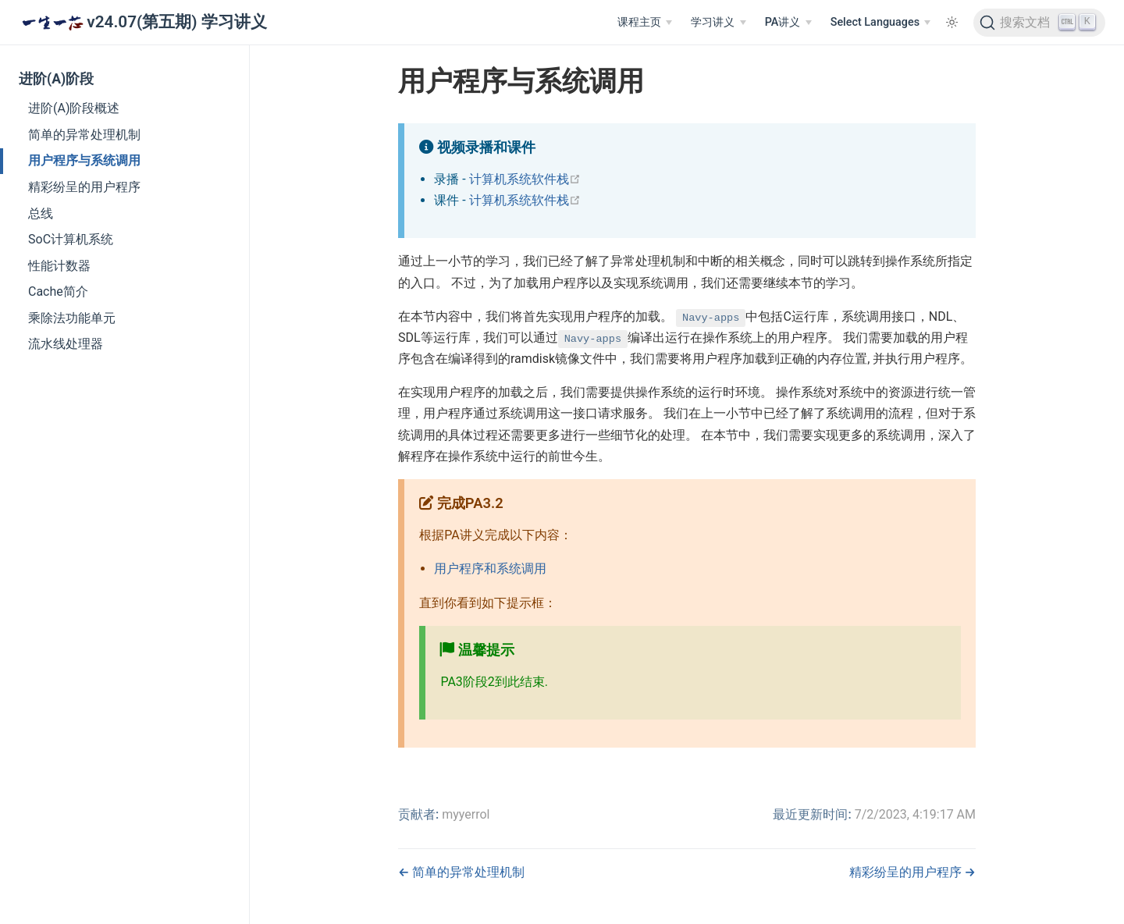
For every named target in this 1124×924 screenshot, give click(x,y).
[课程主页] (644, 22)
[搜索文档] (1039, 23)
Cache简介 (58, 291)
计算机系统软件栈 (525, 179)
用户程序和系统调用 (490, 568)
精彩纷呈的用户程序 (84, 186)
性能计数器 (59, 265)
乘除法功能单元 (72, 318)
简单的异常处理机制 (84, 134)
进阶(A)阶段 (56, 79)
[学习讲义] (718, 22)
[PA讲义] (788, 22)
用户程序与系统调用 (84, 160)
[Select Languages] (881, 22)
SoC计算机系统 (70, 239)
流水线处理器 (65, 343)
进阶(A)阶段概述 (73, 108)
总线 (40, 213)
